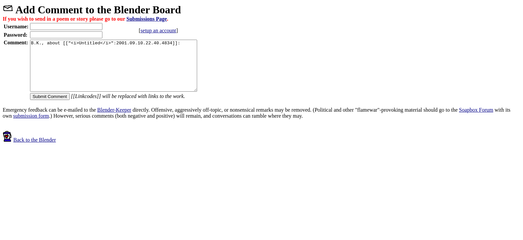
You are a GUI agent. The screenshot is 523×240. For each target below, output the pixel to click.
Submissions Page (146, 19)
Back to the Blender (29, 150)
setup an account (171, 30)
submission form (31, 126)
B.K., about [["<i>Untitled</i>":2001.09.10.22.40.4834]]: (123, 71)
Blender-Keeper (114, 120)
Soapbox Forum (476, 120)
